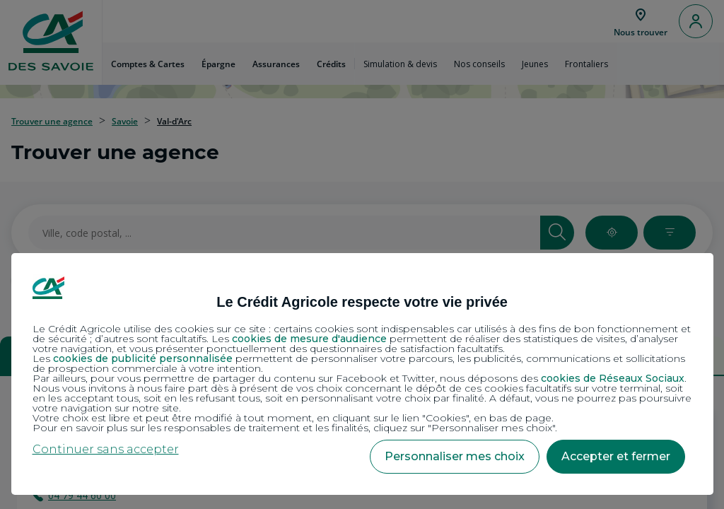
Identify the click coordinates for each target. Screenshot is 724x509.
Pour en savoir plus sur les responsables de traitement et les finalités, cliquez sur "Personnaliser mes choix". (295, 428)
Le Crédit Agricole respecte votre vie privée (362, 302)
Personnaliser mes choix (455, 456)
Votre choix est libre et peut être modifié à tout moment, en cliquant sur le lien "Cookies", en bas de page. (293, 418)
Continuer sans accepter (106, 449)
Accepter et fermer (615, 456)
